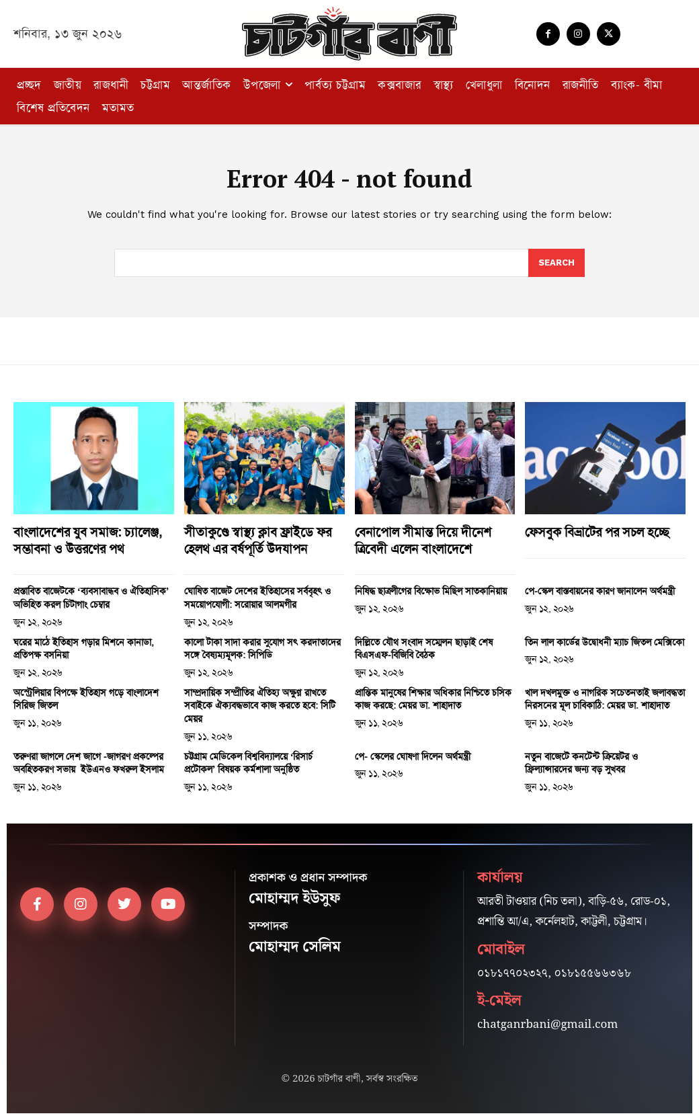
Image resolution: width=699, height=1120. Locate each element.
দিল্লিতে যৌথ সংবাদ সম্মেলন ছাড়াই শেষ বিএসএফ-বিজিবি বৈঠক (424, 649)
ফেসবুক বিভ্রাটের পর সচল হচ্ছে (597, 532)
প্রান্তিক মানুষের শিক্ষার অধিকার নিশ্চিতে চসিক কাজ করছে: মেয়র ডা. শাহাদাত (433, 699)
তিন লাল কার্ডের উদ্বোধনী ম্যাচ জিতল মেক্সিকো (604, 642)
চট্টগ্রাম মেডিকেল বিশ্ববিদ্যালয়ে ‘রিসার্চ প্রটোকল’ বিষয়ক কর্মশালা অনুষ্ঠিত (248, 763)
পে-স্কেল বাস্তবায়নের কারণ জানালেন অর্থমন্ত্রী (600, 591)
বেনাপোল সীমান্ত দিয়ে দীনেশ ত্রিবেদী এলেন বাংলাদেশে (423, 540)
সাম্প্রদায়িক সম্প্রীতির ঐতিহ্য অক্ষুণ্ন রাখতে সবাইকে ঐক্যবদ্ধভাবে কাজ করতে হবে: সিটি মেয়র (259, 705)
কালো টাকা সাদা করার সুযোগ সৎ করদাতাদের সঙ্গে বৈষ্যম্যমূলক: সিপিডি (262, 649)
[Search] (556, 263)
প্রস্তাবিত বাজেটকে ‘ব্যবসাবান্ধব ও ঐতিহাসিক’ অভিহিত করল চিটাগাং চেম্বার (91, 597)
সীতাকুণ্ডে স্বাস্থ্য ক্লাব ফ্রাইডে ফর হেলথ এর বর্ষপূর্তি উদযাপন (257, 540)
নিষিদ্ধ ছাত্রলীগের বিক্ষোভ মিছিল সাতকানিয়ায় (431, 591)
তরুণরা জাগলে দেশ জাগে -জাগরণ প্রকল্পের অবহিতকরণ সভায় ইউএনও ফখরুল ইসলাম (88, 763)
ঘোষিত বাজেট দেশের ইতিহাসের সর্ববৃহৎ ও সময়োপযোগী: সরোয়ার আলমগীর (257, 597)
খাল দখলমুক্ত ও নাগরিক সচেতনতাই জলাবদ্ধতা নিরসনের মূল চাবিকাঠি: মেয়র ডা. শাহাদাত (605, 699)
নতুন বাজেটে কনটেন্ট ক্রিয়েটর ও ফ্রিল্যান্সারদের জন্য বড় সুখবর (581, 763)
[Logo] (349, 34)
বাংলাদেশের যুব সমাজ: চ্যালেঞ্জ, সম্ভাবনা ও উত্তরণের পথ (87, 540)
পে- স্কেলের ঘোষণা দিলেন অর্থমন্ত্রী (412, 756)
